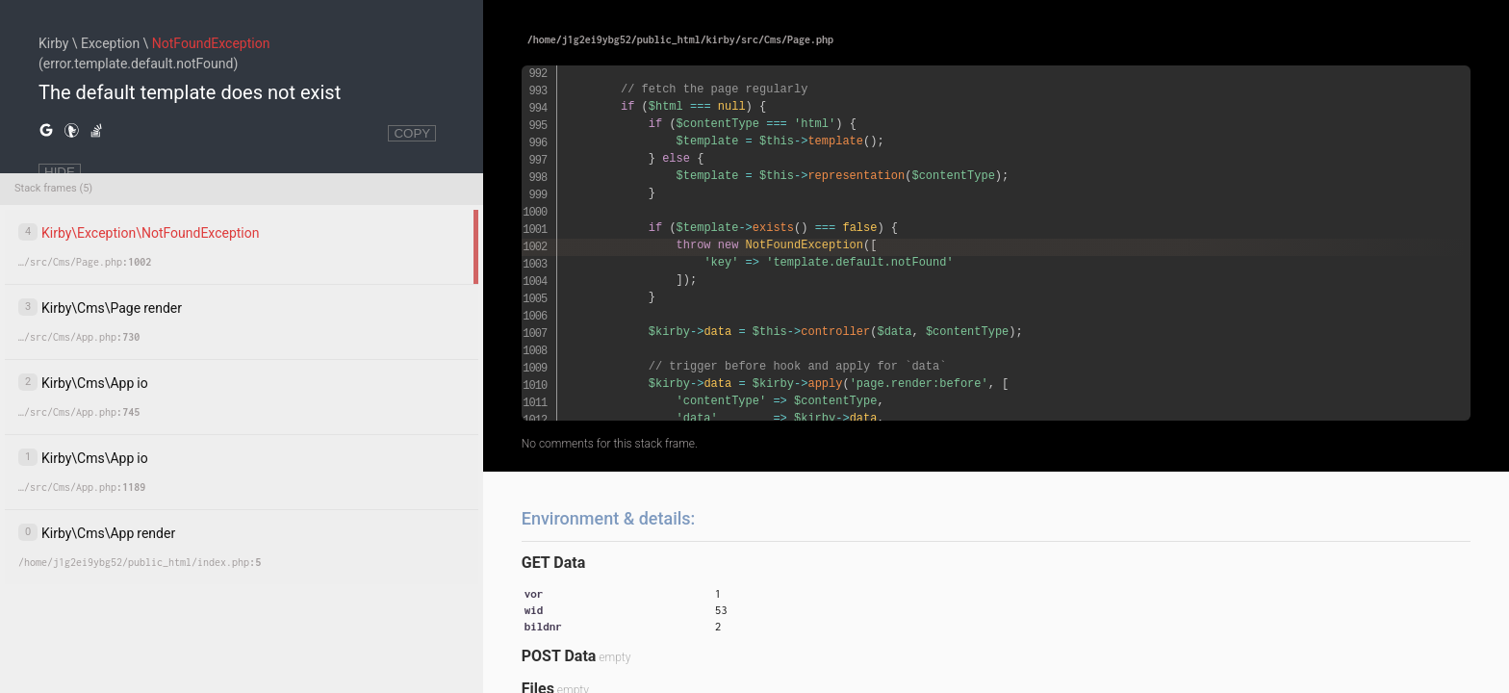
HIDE (59, 172)
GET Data (553, 562)
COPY (412, 133)
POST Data (559, 656)
